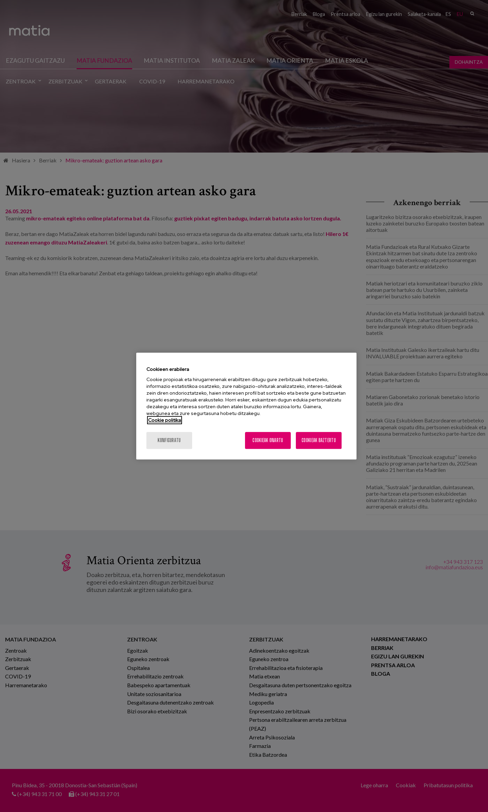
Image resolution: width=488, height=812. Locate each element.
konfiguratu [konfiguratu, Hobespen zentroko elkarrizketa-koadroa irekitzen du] (169, 440)
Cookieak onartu (267, 440)
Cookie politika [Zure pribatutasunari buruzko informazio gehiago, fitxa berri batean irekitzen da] (164, 420)
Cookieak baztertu (319, 440)
